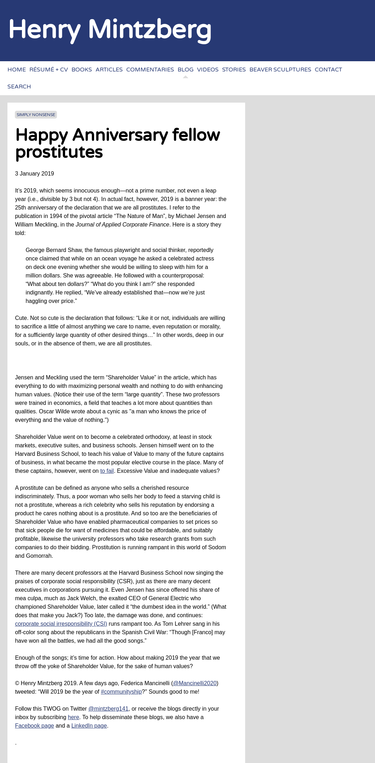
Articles (109, 69)
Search (19, 86)
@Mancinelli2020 (195, 683)
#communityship (121, 692)
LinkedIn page (89, 726)
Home (16, 69)
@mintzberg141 (108, 709)
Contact (328, 69)
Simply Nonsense (36, 114)
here (73, 717)
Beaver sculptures (280, 69)
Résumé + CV (48, 69)
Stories (234, 69)
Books (81, 69)
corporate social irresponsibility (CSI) (61, 624)
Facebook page (34, 726)
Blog (186, 69)
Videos (208, 69)
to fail (107, 471)
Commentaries (150, 69)
